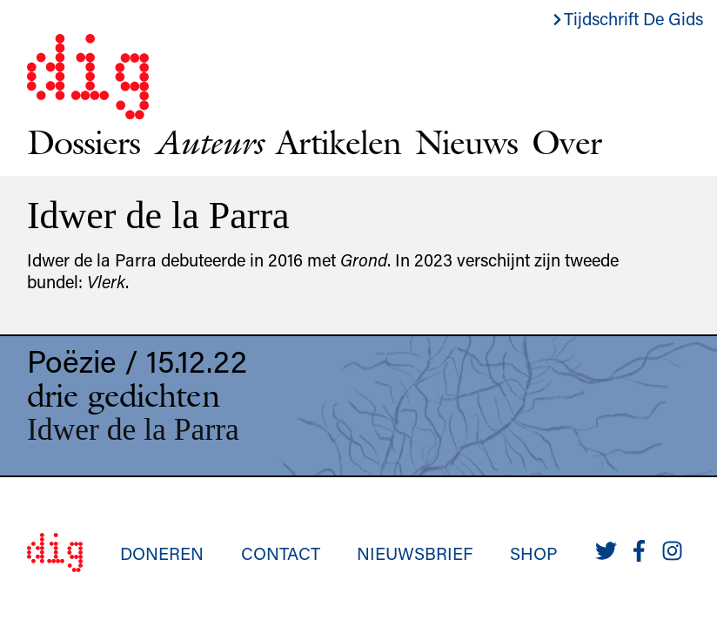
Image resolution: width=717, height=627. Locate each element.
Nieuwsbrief (414, 553)
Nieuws (466, 142)
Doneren (162, 553)
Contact (280, 553)
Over (566, 142)
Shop (534, 553)
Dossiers (83, 142)
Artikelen (338, 142)
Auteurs (208, 142)
